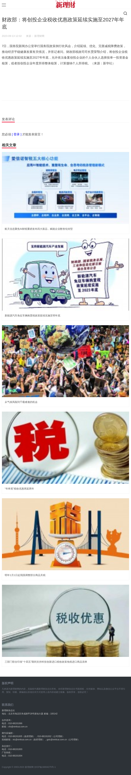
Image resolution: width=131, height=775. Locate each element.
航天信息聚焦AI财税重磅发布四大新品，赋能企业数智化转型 (39, 228)
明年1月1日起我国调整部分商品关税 (25, 575)
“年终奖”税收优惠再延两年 (19, 488)
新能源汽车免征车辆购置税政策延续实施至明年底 (32, 315)
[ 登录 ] (16, 134)
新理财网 (39, 36)
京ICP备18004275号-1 (45, 767)
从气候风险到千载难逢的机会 (21, 402)
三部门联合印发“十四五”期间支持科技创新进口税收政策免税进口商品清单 (46, 661)
